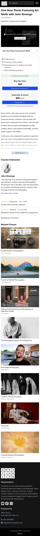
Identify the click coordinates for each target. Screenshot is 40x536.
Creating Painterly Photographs (12, 455)
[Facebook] (7, 503)
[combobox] (21, 3)
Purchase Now (20, 38)
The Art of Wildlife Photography (12, 280)
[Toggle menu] (37, 3)
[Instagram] (11, 503)
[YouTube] (2, 503)
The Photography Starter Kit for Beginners (16, 340)
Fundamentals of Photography (12, 250)
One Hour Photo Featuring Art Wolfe (16, 51)
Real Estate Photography (10, 367)
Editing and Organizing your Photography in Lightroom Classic (17, 310)
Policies (20, 533)
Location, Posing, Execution (11, 396)
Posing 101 (5, 426)
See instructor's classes (9, 193)
